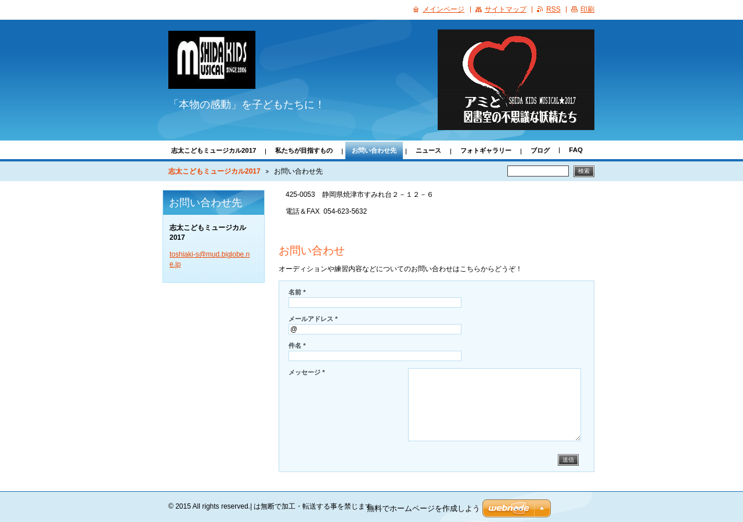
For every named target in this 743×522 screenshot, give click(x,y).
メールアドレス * (313, 318)
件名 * (297, 345)
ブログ (540, 150)
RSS (553, 9)
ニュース (428, 150)
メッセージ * (306, 372)
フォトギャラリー (485, 150)
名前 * (297, 292)
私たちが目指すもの (304, 150)
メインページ (443, 9)
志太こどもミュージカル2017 (213, 150)
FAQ (575, 149)
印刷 (587, 9)
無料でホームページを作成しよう (423, 508)
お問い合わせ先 (374, 150)
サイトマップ (505, 9)
